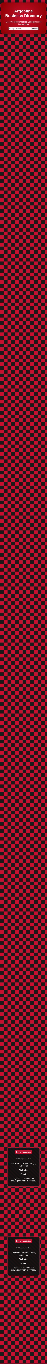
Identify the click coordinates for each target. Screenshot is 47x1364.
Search (34, 29)
